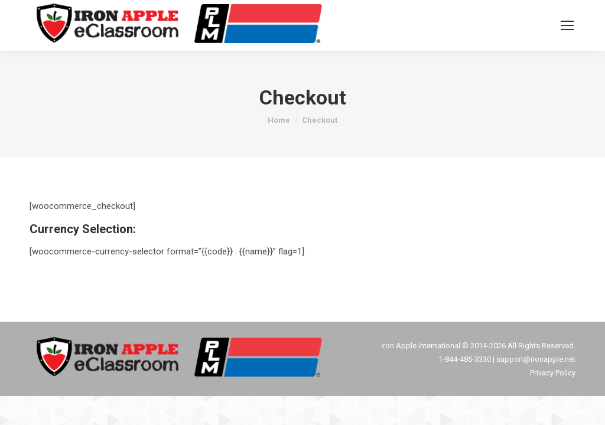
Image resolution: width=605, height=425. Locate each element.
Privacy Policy (552, 372)
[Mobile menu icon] (567, 25)
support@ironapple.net (535, 359)
